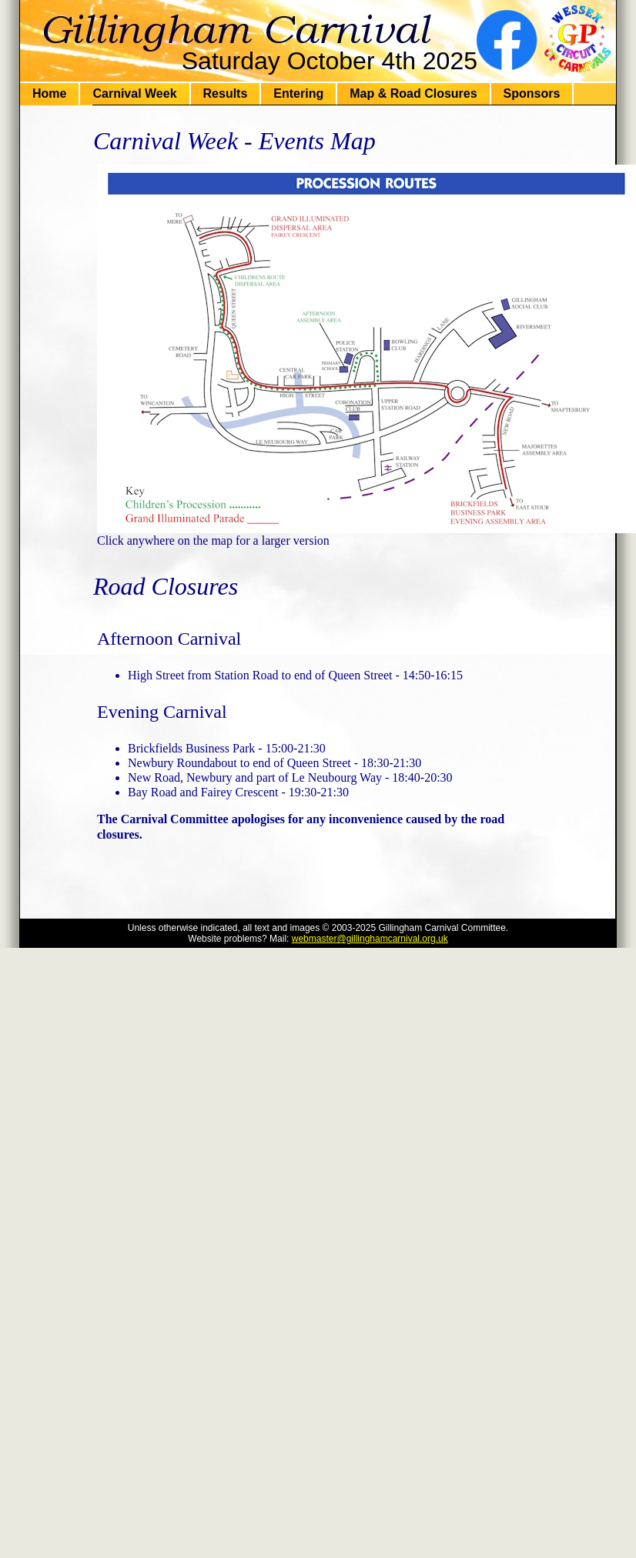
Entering (298, 93)
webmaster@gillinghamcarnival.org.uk (370, 938)
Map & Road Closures (413, 93)
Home (49, 93)
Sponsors (532, 93)
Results (225, 93)
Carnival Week (134, 93)
